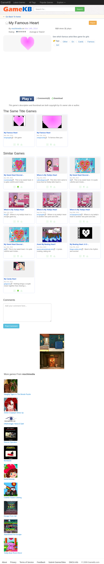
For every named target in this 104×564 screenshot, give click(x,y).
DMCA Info (73, 562)
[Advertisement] (42, 75)
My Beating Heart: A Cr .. (79, 244)
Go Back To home (13, 17)
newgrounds (42, 137)
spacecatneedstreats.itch (46, 249)
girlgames (8, 284)
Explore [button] (61, 2)
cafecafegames (43, 180)
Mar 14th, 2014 (31, 28)
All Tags (32, 2)
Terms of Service (27, 562)
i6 (71, 180)
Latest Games (19, 2)
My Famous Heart (10, 133)
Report (92, 23)
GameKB (6, 2)
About (4, 562)
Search (80, 9)
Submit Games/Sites (57, 562)
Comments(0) (43, 98)
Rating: (12, 32)
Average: (33, 32)
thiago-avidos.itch (76, 249)
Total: (41, 32)
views (61, 28)
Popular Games (46, 2)
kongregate (8, 137)
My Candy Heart (10, 279)
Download (58, 98)
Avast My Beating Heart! (46, 244)
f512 (6, 214)
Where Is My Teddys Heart (47, 175)
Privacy (13, 562)
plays (69, 28)
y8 (5, 249)
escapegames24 (76, 214)
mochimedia (16, 28)
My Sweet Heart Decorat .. (14, 175)
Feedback (41, 562)
